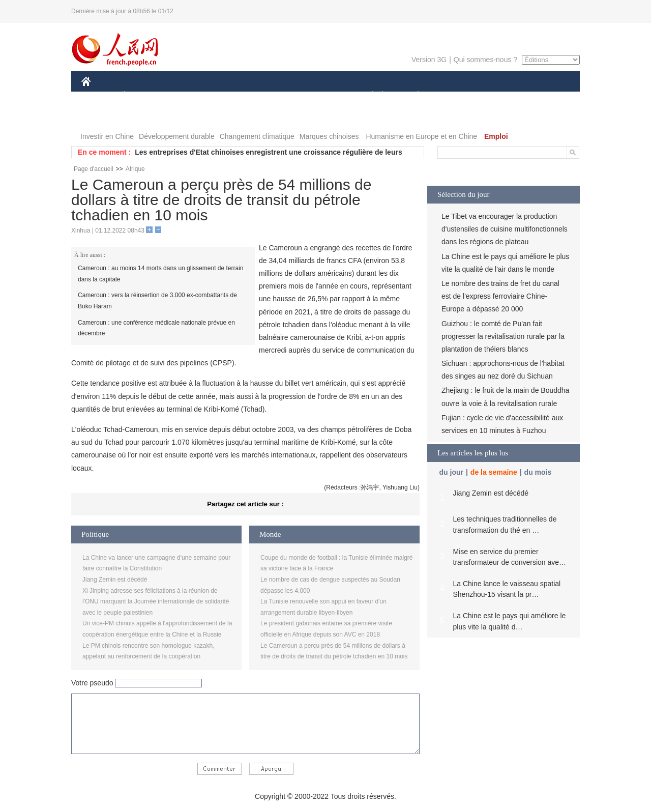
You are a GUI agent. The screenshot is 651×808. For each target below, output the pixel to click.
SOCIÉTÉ (367, 96)
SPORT (453, 96)
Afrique (135, 168)
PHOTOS (102, 116)
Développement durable (177, 136)
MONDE (189, 96)
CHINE (98, 96)
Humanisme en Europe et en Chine (421, 136)
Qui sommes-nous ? (485, 59)
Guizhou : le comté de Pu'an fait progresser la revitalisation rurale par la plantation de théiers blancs (503, 336)
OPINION (544, 96)
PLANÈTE (413, 96)
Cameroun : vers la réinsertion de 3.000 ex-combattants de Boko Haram (157, 301)
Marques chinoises (329, 136)
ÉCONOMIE (143, 96)
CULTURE (322, 96)
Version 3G (429, 59)
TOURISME (497, 96)
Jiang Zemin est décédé (114, 579)
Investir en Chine (107, 136)
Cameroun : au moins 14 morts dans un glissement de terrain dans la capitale (161, 274)
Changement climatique (257, 136)
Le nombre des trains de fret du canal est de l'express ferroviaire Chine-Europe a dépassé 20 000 (500, 296)
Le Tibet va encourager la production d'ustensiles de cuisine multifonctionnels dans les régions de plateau (504, 229)
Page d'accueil (93, 168)
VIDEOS (143, 116)
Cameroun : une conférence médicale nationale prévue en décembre (156, 328)
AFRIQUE (232, 96)
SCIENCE (277, 96)
